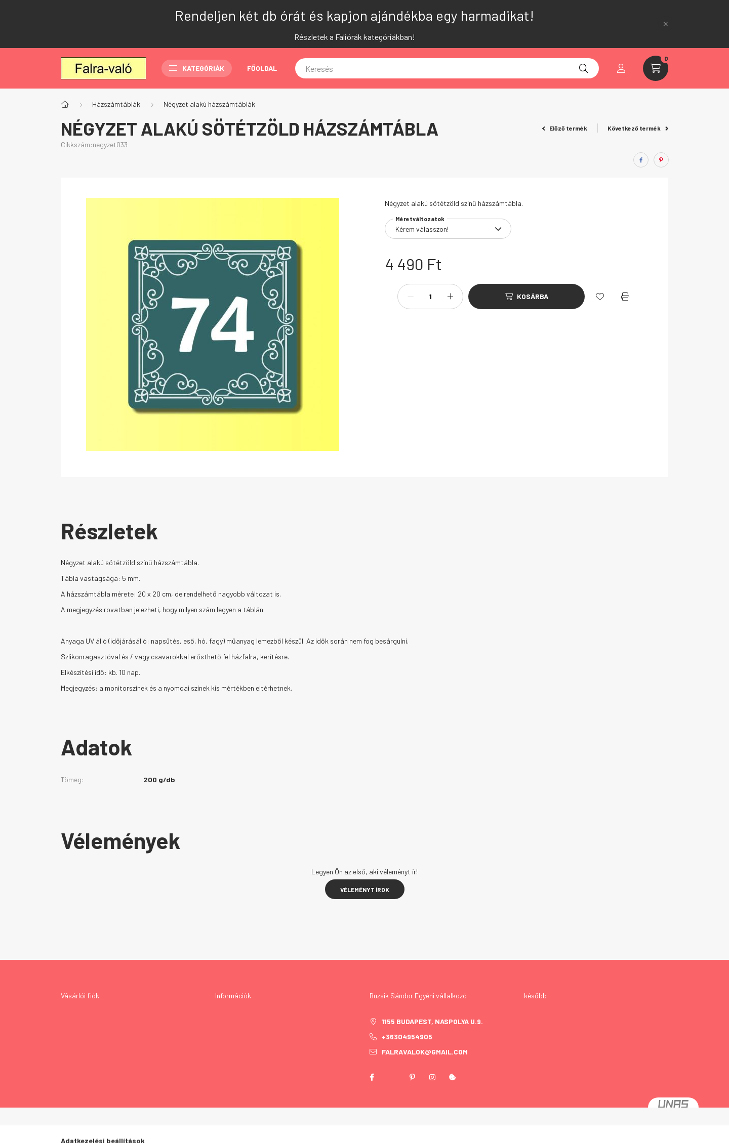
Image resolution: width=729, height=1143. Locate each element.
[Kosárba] (526, 296)
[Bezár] (665, 23)
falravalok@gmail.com (425, 1051)
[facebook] (641, 159)
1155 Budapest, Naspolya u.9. (432, 1021)
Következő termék (638, 128)
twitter (392, 1077)
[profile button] (621, 68)
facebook (371, 1077)
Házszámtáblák (116, 104)
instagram (432, 1077)
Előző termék (565, 128)
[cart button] (655, 68)
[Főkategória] (65, 104)
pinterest (412, 1077)
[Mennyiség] (430, 296)
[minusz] (410, 296)
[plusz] (450, 296)
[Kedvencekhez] (600, 296)
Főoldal (262, 68)
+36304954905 (407, 1036)
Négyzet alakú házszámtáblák (209, 104)
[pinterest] (661, 159)
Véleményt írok (364, 889)
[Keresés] (447, 68)
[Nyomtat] (625, 296)
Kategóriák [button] (196, 68)
